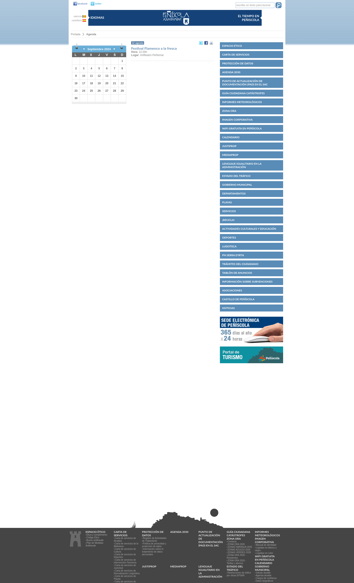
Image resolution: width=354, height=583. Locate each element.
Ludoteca (229, 246)
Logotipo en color (264, 553)
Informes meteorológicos (242, 102)
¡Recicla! (228, 220)
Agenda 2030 (231, 72)
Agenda (91, 34)
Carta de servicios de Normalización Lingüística (127, 572)
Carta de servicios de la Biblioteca (126, 545)
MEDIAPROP (230, 155)
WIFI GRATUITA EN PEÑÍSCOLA (242, 128)
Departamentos (234, 193)
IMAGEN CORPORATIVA (237, 119)
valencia (80, 16)
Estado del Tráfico (236, 176)
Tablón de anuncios (237, 272)
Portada (75, 34)
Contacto (232, 541)
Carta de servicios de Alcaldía (125, 539)
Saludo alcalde (263, 572)
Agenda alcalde (263, 575)
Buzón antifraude (95, 540)
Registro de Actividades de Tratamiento (154, 539)
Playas (227, 202)
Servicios (229, 211)
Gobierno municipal (237, 184)
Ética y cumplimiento (96, 535)
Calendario (231, 137)
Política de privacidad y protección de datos (154, 545)
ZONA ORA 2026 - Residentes (236, 556)
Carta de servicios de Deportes (125, 555)
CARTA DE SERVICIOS (235, 54)
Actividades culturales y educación (249, 228)
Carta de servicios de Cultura (125, 550)
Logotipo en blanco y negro (266, 549)
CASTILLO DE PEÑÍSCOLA (238, 299)
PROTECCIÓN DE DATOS (237, 63)
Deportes (229, 237)
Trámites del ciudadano (240, 264)
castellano (79, 20)
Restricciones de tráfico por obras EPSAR (239, 574)
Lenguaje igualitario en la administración (241, 165)
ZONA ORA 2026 (236, 544)
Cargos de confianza (266, 578)
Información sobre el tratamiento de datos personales (152, 552)
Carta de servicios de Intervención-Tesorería (125, 561)
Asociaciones (232, 290)
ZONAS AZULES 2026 (239, 549)
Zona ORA (229, 110)
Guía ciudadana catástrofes (243, 93)
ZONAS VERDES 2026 (239, 552)
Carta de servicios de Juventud (125, 566)
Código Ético (92, 537)
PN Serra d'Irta (233, 255)
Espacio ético (232, 45)
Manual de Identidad (266, 545)
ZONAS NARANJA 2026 (240, 547)
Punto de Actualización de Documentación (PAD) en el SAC (245, 82)
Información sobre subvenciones (247, 281)
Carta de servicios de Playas (125, 577)
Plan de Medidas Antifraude (94, 544)
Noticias (228, 308)
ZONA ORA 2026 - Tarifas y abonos (236, 561)
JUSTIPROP (229, 146)
